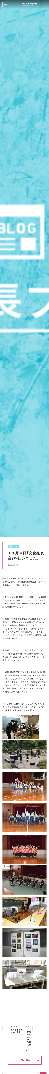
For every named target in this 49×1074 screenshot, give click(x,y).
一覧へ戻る (24, 1060)
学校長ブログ (13, 546)
